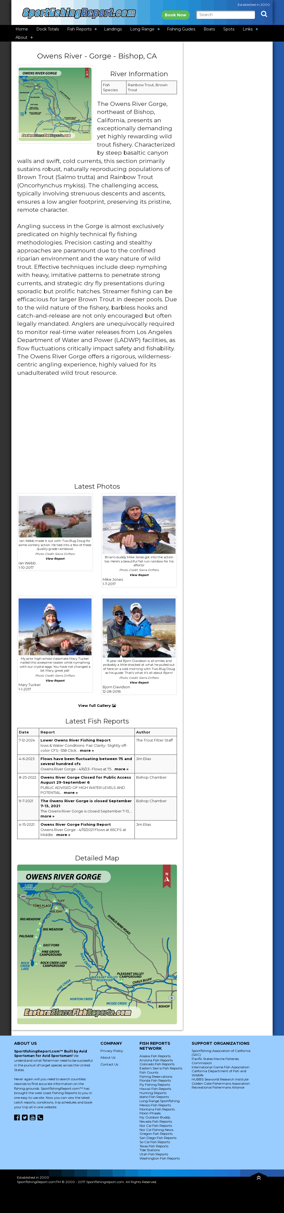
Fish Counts (149, 1072)
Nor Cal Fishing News (156, 1130)
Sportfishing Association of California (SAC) (221, 1053)
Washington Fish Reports (160, 1158)
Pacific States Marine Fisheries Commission (215, 1061)
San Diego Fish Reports (158, 1138)
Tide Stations (150, 1150)
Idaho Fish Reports (154, 1097)
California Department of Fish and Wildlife (219, 1073)
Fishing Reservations (156, 1076)
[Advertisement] (97, 434)
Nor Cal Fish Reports (156, 1125)
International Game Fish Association (220, 1067)
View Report (55, 558)
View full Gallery (97, 705)
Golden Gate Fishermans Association (221, 1083)
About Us (107, 1057)
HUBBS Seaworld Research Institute (220, 1079)
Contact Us (109, 1064)
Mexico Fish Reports (155, 1105)
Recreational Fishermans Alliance (218, 1087)
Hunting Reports (153, 1093)
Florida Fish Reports (155, 1080)
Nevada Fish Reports (156, 1121)
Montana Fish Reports (157, 1109)
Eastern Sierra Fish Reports (161, 1068)
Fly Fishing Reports (155, 1084)
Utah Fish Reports (154, 1154)
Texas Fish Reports (154, 1146)
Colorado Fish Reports (157, 1064)
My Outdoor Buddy (155, 1117)
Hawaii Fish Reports (155, 1089)
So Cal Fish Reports (155, 1142)
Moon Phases (150, 1113)
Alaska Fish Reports (155, 1056)
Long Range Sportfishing (160, 1101)
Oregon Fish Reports (156, 1134)
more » (87, 750)
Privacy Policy (111, 1051)
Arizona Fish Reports (156, 1060)
